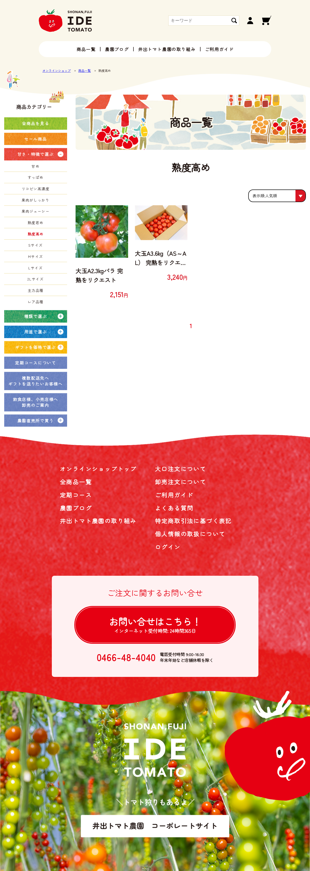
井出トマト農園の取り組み (167, 49)
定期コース (76, 495)
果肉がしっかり (36, 200)
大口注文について (180, 468)
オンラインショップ (56, 70)
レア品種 (36, 301)
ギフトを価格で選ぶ (35, 347)
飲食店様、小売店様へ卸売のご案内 (35, 402)
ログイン (168, 547)
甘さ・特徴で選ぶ (35, 154)
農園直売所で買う (35, 420)
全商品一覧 (76, 481)
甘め (35, 166)
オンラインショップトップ (98, 468)
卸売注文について (180, 481)
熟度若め (36, 222)
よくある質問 (174, 508)
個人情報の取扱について (190, 534)
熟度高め (36, 233)
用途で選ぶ (35, 332)
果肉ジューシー (36, 211)
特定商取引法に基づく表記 (193, 520)
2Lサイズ (35, 278)
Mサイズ (35, 256)
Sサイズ (35, 245)
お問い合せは (155, 624)
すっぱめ (36, 177)
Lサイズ (35, 267)
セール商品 (35, 139)
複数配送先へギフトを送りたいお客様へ (35, 381)
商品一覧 (86, 49)
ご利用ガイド (219, 49)
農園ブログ (117, 49)
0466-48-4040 (126, 657)
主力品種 (36, 290)
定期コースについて (35, 363)
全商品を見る (35, 123)
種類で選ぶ (35, 316)
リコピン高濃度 (36, 188)
